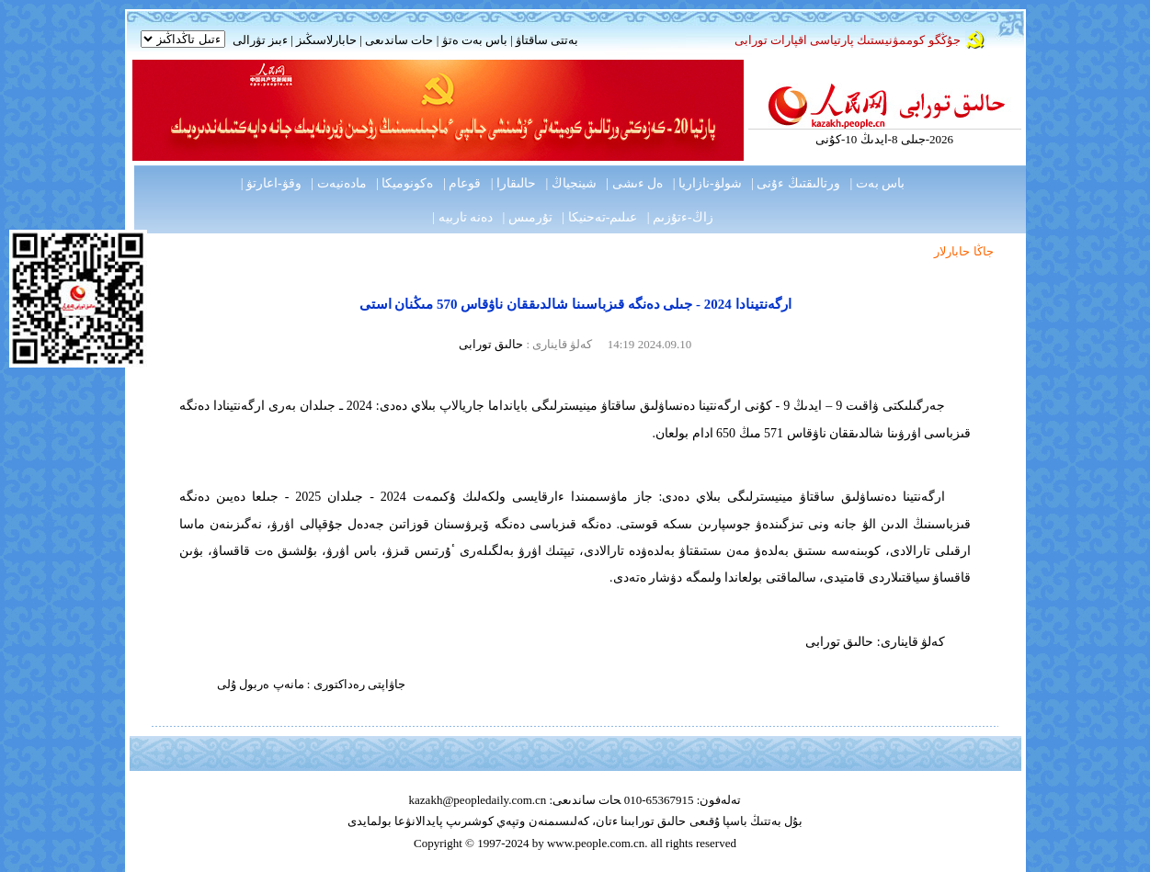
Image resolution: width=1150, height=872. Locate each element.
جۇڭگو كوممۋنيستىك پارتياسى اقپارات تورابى (847, 40)
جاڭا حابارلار (963, 251)
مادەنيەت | (338, 183)
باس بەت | (877, 183)
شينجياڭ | (571, 183)
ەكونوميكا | (404, 183)
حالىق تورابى (491, 344)
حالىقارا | (513, 183)
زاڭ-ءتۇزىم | (680, 217)
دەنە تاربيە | (462, 217)
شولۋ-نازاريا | (707, 183)
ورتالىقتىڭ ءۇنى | (795, 183)
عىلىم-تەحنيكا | (599, 217)
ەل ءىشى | (634, 183)
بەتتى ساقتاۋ (546, 40)
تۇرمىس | (527, 217)
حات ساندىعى (399, 40)
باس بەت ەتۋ (475, 40)
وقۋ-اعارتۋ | (271, 183)
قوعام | (462, 183)
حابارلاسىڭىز (326, 40)
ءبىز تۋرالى (260, 40)
